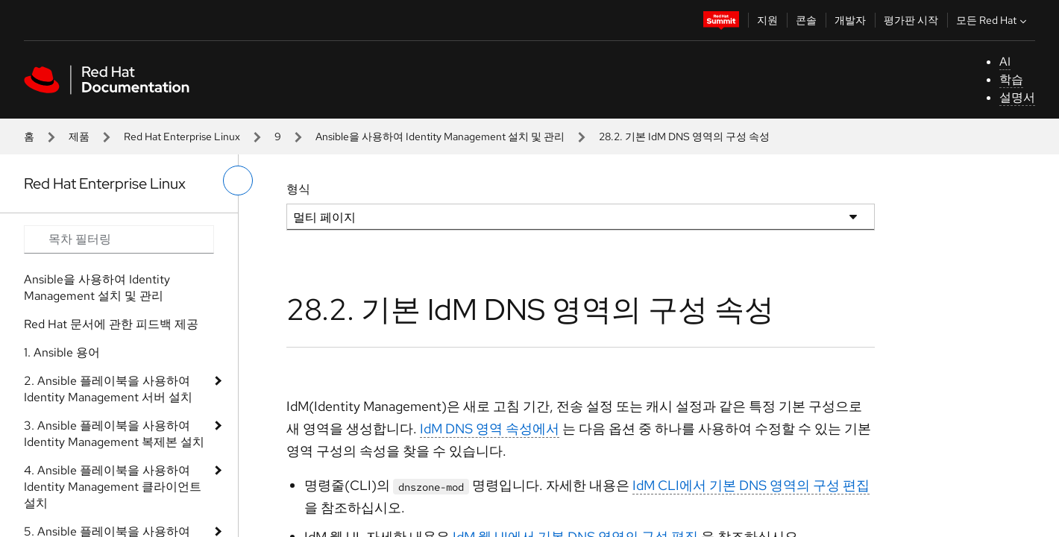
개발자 (850, 20)
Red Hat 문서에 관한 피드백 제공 (111, 324)
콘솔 (806, 20)
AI (1005, 61)
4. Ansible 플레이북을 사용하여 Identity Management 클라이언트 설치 (112, 486)
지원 (767, 20)
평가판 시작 (911, 20)
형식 (298, 189)
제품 (79, 136)
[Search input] (119, 239)
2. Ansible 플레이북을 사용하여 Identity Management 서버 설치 (108, 389)
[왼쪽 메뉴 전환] (238, 180)
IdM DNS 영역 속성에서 (489, 428)
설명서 (1017, 97)
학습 (1011, 79)
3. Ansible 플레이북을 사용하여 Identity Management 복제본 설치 (114, 434)
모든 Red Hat (993, 20)
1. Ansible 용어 (62, 352)
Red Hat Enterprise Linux (182, 136)
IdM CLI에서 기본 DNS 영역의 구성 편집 (751, 485)
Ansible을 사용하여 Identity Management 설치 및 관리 (440, 136)
